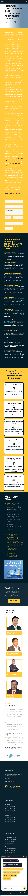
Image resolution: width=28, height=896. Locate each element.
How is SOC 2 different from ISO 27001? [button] (13, 545)
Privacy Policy (24, 892)
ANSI (6, 165)
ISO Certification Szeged (10, 852)
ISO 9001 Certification (9, 804)
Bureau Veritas (16, 160)
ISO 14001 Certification (10, 806)
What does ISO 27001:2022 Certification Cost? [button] (12, 552)
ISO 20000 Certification (10, 814)
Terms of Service (13, 893)
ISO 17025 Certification (10, 821)
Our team (7, 321)
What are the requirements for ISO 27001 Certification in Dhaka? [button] (14, 542)
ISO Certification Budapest (10, 837)
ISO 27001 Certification (10, 812)
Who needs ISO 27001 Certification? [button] (11, 534)
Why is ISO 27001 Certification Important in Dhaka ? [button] (13, 538)
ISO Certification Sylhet (10, 850)
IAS (10, 163)
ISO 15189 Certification (10, 819)
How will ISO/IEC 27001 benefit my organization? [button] (13, 503)
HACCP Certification (9, 815)
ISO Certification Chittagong (11, 839)
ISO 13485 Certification (10, 817)
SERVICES (13, 21)
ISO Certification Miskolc (10, 848)
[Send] (24, 888)
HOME (6, 21)
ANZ (16, 163)
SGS (19, 158)
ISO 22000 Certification (10, 810)
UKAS (19, 163)
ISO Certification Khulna (10, 846)
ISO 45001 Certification (10, 808)
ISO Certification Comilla (10, 841)
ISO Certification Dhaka (10, 845)
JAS (13, 163)
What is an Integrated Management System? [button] (11, 556)
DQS (6, 160)
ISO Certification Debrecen (11, 843)
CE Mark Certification (9, 823)
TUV (22, 158)
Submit (9, 228)
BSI (16, 158)
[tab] (14, 503)
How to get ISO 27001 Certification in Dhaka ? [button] (11, 549)
